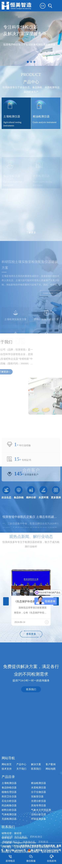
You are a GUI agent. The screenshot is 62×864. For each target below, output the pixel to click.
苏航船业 (43, 846)
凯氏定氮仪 (20, 841)
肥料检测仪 (36, 841)
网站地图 (51, 836)
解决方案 (36, 832)
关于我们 (21, 836)
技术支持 (7, 836)
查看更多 (31, 634)
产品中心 (21, 832)
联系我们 (31, 703)
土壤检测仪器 (9, 851)
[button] (28, 62)
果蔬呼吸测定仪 (11, 846)
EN (42, 5)
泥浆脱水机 (29, 846)
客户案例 (51, 832)
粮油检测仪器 (38, 851)
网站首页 (7, 832)
